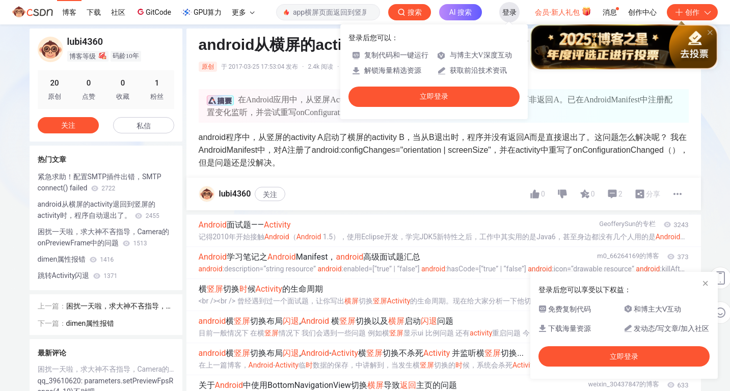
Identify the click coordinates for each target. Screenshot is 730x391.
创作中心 (642, 12)
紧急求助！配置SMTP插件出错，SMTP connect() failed (99, 182)
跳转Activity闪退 (78, 275)
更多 (243, 12)
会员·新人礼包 (563, 11)
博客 (69, 12)
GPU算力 (201, 12)
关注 (270, 194)
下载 (94, 12)
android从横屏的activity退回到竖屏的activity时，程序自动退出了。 (98, 209)
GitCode (153, 11)
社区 (118, 12)
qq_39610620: (61, 381)
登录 (509, 12)
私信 (144, 126)
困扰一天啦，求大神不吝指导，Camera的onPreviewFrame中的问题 (104, 237)
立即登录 (434, 96)
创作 (692, 12)
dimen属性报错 (76, 259)
